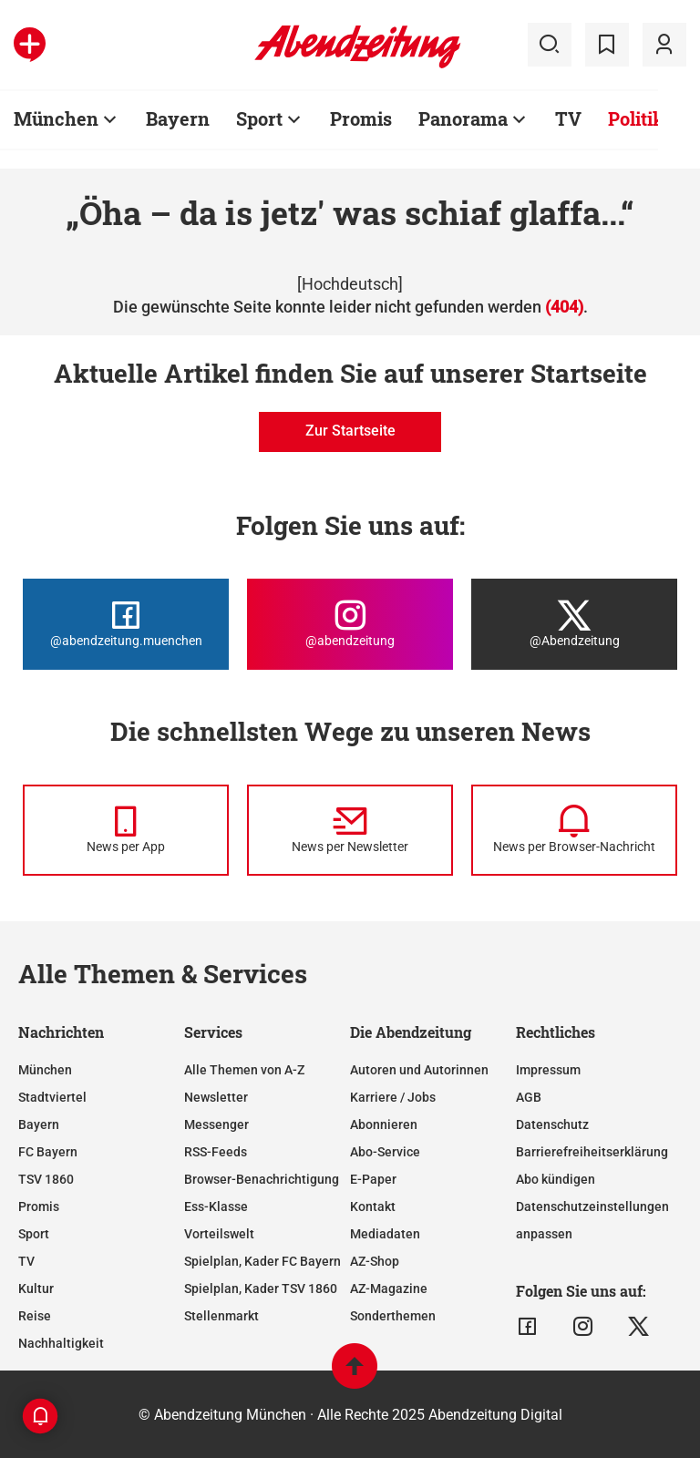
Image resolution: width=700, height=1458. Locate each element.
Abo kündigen (555, 1179)
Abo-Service (385, 1152)
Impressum (548, 1070)
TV (568, 118)
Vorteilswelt (219, 1234)
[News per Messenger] (126, 830)
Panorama (463, 118)
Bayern (178, 118)
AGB (528, 1097)
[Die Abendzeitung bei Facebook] (126, 624)
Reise (34, 1316)
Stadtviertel (52, 1097)
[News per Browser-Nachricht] (574, 830)
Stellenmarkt (221, 1316)
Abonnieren (383, 1124)
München (56, 118)
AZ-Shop (374, 1261)
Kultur (36, 1288)
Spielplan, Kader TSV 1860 (260, 1288)
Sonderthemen (393, 1316)
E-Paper (373, 1179)
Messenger (216, 1124)
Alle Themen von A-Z (244, 1070)
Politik (636, 118)
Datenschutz (552, 1124)
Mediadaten (385, 1234)
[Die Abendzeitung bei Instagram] (350, 624)
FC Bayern (47, 1152)
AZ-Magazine (388, 1288)
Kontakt (373, 1206)
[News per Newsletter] (350, 830)
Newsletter (216, 1097)
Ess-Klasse (216, 1206)
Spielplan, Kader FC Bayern (262, 1261)
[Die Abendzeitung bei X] (574, 624)
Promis (361, 118)
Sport (259, 118)
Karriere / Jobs (393, 1097)
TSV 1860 (46, 1179)
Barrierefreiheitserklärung (592, 1152)
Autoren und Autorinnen (419, 1070)
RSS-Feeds (215, 1152)
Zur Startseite (350, 430)
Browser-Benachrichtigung (261, 1179)
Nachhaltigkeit (61, 1343)
